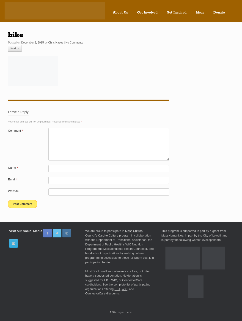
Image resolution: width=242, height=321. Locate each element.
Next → (15, 48)
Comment (15, 130)
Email (12, 179)
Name (13, 167)
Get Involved (147, 13)
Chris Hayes (55, 42)
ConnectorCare (95, 293)
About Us (120, 13)
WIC (124, 289)
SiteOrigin (118, 312)
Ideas (200, 13)
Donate (219, 13)
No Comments (74, 42)
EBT (117, 289)
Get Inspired (177, 13)
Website (13, 191)
